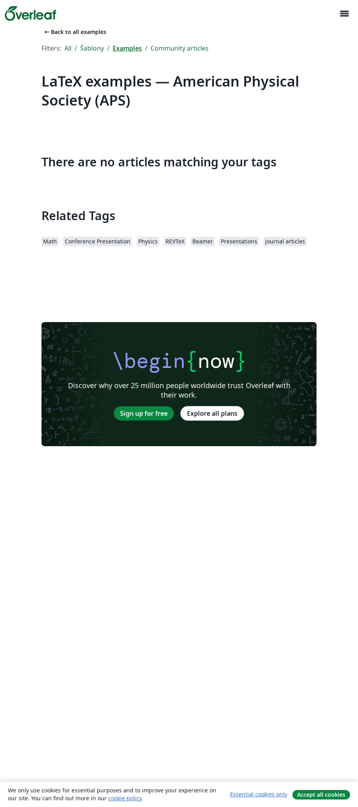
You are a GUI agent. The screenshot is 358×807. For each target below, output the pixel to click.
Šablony (92, 48)
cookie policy (124, 798)
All (68, 48)
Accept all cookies (321, 794)
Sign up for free (144, 413)
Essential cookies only (258, 794)
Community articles (180, 48)
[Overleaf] (30, 13)
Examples (127, 48)
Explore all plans (212, 413)
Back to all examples (74, 32)
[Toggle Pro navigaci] (344, 14)
